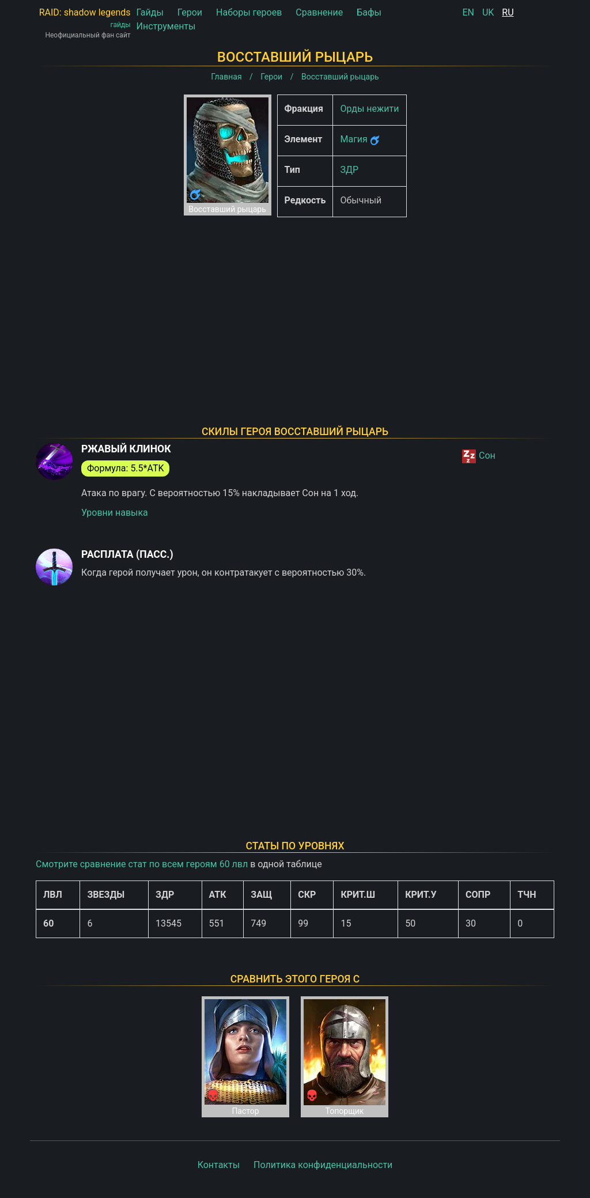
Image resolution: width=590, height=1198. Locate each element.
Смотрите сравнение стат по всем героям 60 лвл (142, 864)
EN (468, 12)
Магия (353, 139)
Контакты (219, 1164)
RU (507, 12)
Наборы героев (249, 12)
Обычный (360, 200)
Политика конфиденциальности (323, 1164)
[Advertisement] (295, 306)
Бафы (369, 12)
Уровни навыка (114, 512)
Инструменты (166, 26)
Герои (189, 12)
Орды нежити (369, 108)
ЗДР (349, 169)
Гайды (150, 12)
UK (488, 12)
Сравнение (319, 12)
